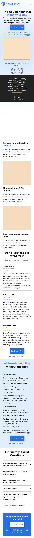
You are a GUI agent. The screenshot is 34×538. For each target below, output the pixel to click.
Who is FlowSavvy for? (17, 488)
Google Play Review (17, 99)
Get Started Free (17, 27)
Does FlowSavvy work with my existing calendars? (17, 481)
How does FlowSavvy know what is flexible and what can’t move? (17, 465)
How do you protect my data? (17, 505)
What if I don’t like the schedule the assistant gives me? (17, 473)
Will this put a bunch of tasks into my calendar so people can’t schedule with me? (17, 497)
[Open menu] (31, 3)
